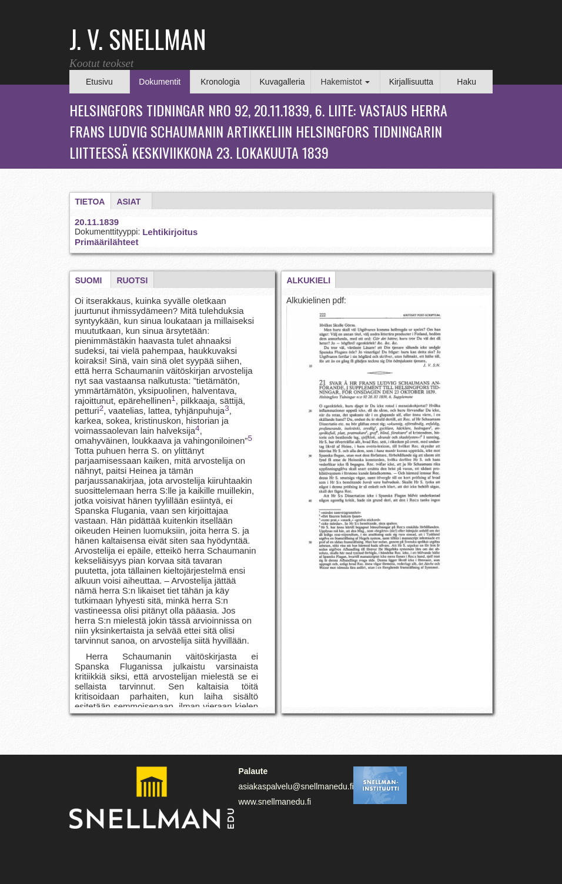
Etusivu (99, 81)
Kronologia (220, 81)
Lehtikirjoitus (170, 232)
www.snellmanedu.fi (274, 801)
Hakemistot (345, 81)
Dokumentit (159, 81)
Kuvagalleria (282, 81)
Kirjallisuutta (411, 81)
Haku (466, 81)
